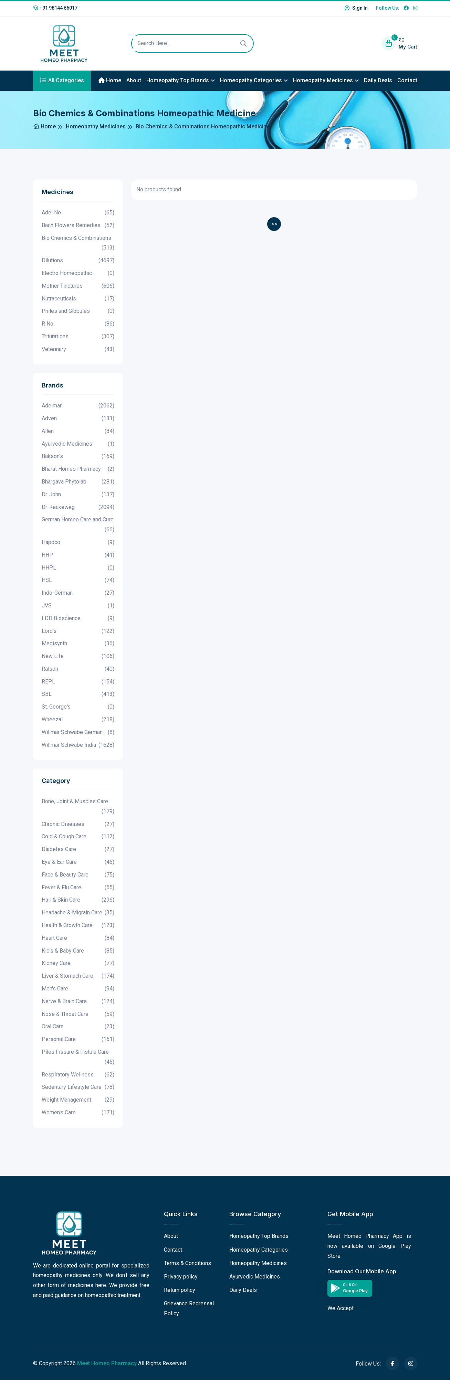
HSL (78, 580)
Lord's (78, 631)
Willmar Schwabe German (78, 732)
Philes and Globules (78, 311)
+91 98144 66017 (55, 8)
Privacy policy (181, 1276)
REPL (78, 682)
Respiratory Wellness (78, 1075)
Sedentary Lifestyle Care (78, 1087)
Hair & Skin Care (78, 900)
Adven (78, 419)
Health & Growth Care (78, 926)
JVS (78, 606)
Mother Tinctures (78, 286)
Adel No (78, 213)
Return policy (179, 1290)
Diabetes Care (78, 849)
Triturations (78, 337)
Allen (78, 431)
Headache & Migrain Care (78, 913)
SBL (78, 694)
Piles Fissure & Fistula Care (78, 1058)
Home (109, 80)
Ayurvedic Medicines (78, 444)
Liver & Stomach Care (78, 976)
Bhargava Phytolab (78, 482)
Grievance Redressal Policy (189, 1308)
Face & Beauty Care (78, 875)
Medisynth (78, 644)
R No (78, 324)
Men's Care (78, 989)
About (133, 80)
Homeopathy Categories (251, 80)
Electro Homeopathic (78, 273)
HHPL (78, 568)
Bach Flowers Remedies (78, 226)
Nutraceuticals (78, 299)
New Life (78, 656)
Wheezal (78, 720)
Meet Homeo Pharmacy (107, 1363)
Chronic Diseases (78, 824)
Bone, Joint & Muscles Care (78, 807)
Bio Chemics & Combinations (78, 244)
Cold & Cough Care (78, 837)
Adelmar (78, 406)
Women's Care (78, 1113)
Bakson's (78, 456)
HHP (78, 555)
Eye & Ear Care (78, 862)
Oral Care (78, 1027)
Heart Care (78, 938)
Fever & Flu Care (78, 888)
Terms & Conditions (187, 1263)
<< (274, 224)
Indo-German (78, 593)
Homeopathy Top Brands (177, 80)
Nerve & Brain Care (78, 1002)
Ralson (78, 669)
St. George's (78, 707)
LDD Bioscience (78, 619)
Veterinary (78, 349)
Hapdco (78, 543)
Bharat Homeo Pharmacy (78, 469)
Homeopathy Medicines (323, 80)
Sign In (356, 8)
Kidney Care (78, 963)
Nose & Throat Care (78, 1014)
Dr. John (78, 495)
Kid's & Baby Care (78, 951)
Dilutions (78, 261)
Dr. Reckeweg (78, 507)
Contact (407, 80)
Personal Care (78, 1039)
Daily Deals (378, 80)
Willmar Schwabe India (78, 745)
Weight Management (78, 1100)
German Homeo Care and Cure (78, 525)
